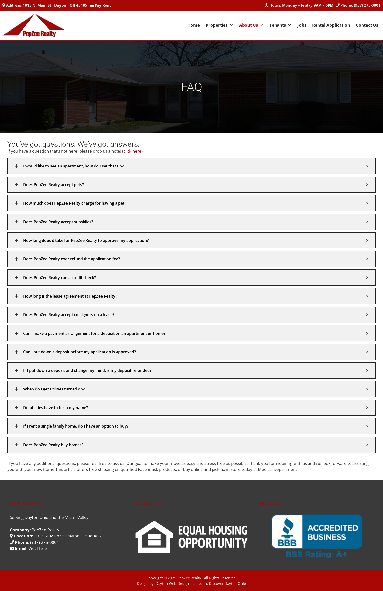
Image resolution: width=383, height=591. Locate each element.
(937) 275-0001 (367, 5)
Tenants (282, 25)
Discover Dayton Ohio (227, 583)
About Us (253, 25)
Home (193, 25)
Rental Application (331, 25)
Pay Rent (103, 5)
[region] (316, 536)
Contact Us (367, 25)
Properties (221, 25)
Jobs (302, 25)
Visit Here (37, 548)
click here (132, 151)
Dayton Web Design (172, 583)
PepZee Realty (189, 577)
